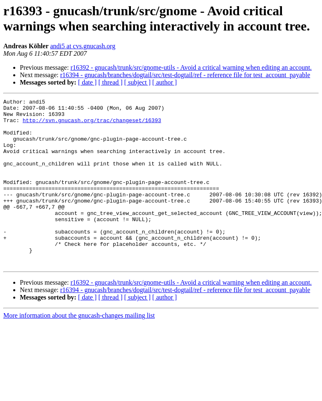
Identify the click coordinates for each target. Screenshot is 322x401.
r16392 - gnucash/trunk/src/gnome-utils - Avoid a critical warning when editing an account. (191, 67)
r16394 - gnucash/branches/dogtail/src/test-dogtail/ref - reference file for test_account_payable (185, 74)
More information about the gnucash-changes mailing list (79, 348)
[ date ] (87, 82)
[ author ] (164, 82)
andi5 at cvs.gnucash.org (82, 46)
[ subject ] (137, 82)
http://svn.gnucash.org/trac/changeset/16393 (92, 125)
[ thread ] (110, 82)
